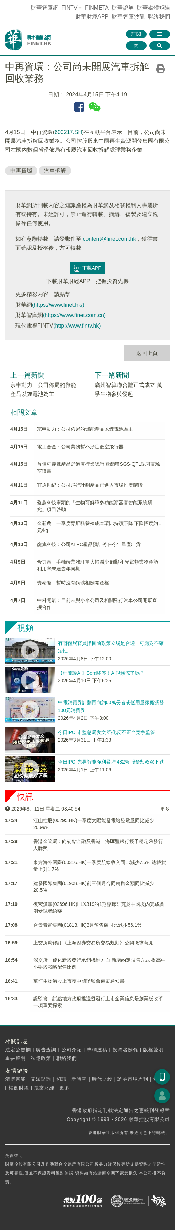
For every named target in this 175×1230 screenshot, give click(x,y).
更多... (67, 1087)
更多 (165, 809)
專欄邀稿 (97, 1049)
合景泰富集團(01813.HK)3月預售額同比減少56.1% (87, 925)
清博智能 (15, 1079)
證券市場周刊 (132, 1079)
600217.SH (68, 132)
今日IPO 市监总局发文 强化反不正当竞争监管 (106, 732)
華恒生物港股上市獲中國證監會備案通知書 (79, 981)
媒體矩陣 (153, 8)
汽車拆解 (55, 171)
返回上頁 (147, 353)
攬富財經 (44, 1087)
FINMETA (96, 8)
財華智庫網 (44, 8)
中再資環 (21, 171)
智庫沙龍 (128, 17)
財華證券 (123, 8)
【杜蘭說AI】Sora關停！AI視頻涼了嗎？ (101, 673)
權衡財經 (19, 1087)
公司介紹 (71, 1049)
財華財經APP (91, 17)
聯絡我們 (159, 17)
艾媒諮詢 (41, 1079)
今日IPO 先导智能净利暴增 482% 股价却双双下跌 (111, 762)
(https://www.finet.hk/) (58, 305)
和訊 (61, 1079)
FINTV (69, 8)
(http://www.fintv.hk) (77, 326)
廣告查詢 (46, 1049)
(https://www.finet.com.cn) (74, 315)
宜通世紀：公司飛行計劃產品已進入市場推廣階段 (90, 485)
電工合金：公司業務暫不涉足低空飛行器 (80, 446)
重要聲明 (15, 1058)
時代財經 (102, 1079)
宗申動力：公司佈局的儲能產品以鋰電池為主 (85, 429)
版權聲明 (153, 1049)
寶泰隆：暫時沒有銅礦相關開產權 (73, 583)
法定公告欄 (18, 1049)
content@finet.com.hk (109, 239)
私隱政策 (41, 1058)
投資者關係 (125, 1049)
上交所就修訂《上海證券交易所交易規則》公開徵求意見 (93, 942)
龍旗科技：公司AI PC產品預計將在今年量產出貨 (89, 544)
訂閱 (136, 34)
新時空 (79, 1079)
